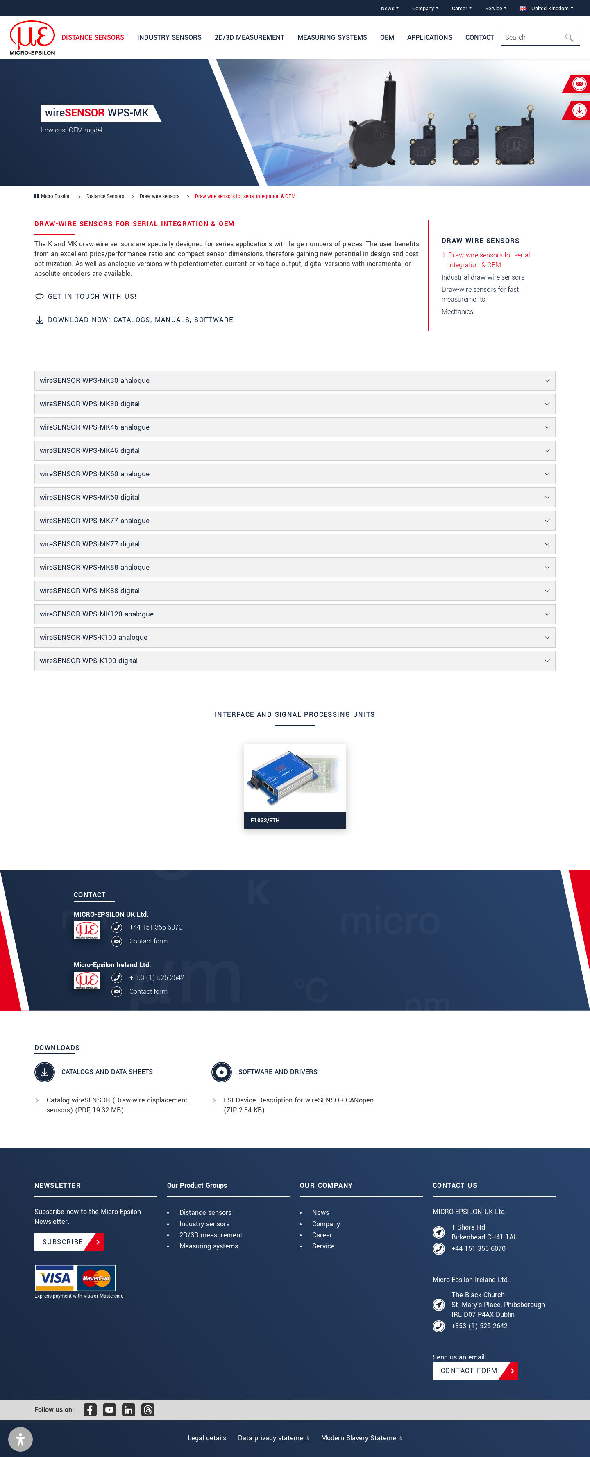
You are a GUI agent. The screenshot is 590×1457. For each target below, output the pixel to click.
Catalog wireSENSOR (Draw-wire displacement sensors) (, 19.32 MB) (117, 1105)
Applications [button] (429, 37)
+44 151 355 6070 (155, 927)
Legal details (203, 1438)
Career (322, 1235)
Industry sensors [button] (169, 37)
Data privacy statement (273, 1438)
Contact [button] (479, 37)
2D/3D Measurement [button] (249, 37)
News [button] (388, 8)
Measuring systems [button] (332, 37)
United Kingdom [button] (544, 8)
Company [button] (423, 8)
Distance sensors (205, 1212)
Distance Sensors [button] (92, 37)
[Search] (540, 38)
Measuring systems (208, 1246)
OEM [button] (387, 37)
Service (323, 1246)
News (320, 1212)
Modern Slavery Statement (365, 1438)
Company (326, 1224)
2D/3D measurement (211, 1235)
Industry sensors (204, 1224)
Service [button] (493, 8)
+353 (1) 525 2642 (156, 977)
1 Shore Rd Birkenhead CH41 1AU (485, 1232)
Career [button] (459, 8)
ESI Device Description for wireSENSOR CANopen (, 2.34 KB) (299, 1105)
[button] (20, 1439)
